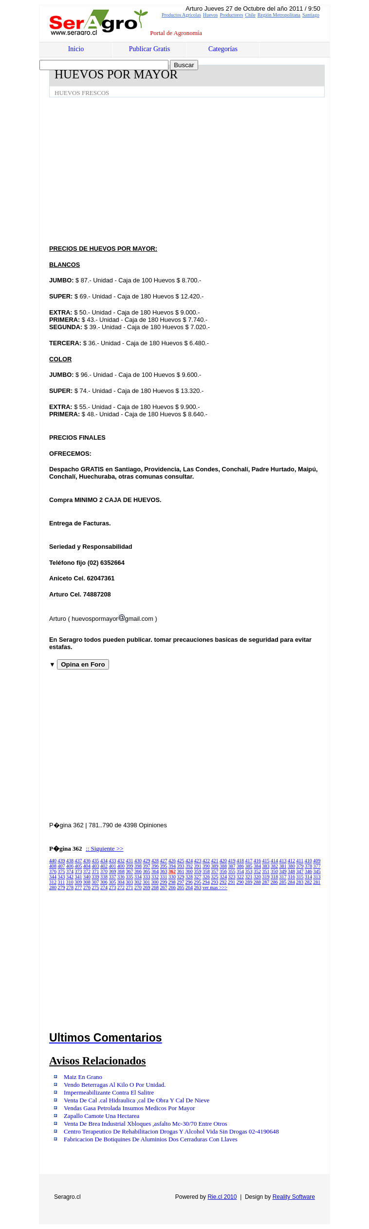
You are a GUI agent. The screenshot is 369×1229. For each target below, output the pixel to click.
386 (240, 866)
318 (274, 876)
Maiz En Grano (83, 1077)
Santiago (310, 15)
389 (215, 866)
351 (266, 871)
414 (274, 860)
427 (163, 860)
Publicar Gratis (149, 49)
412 (291, 860)
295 (197, 882)
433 (112, 860)
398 (138, 866)
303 (129, 882)
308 (87, 882)
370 (104, 871)
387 (232, 866)
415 (266, 860)
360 (189, 871)
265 (180, 887)
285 (282, 882)
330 (172, 876)
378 (308, 866)
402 (104, 866)
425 (180, 860)
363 (163, 871)
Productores (231, 15)
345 (317, 871)
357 (215, 871)
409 (316, 860)
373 (78, 871)
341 (78, 876)
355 (232, 871)
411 (300, 860)
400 (121, 866)
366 (138, 871)
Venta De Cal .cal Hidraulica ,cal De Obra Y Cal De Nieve (136, 1100)
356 (223, 871)
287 (265, 882)
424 (189, 860)
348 (291, 871)
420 (223, 860)
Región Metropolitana (279, 15)
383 (266, 866)
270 (138, 887)
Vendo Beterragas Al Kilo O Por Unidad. (115, 1084)
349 (283, 871)
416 (257, 860)
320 (257, 876)
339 (95, 876)
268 (155, 887)
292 (223, 882)
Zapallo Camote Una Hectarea (101, 1116)
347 (300, 871)
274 (104, 887)
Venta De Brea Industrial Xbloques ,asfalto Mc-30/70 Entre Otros (145, 1123)
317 (283, 876)
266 (172, 887)
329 (180, 876)
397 (146, 866)
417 (249, 860)
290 (240, 882)
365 (146, 871)
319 (266, 876)
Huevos (210, 15)
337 (112, 876)
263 (198, 887)
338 (104, 876)
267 (163, 887)
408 (52, 866)
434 (104, 860)
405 (78, 866)
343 (61, 876)
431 (129, 860)
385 (249, 866)
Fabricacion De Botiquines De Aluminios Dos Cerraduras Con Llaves (151, 1139)
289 (248, 882)
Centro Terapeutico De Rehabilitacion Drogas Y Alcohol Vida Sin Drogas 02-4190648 (171, 1131)
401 (112, 866)
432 (121, 860)
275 (95, 887)
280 (52, 887)
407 (61, 866)
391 (198, 866)
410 (308, 860)
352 (257, 871)
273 (112, 887)
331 (163, 876)
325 (215, 876)
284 (291, 882)
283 (299, 882)
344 (52, 876)
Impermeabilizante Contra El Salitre (109, 1092)
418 (240, 860)
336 (121, 876)
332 (155, 876)
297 (180, 882)
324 (223, 876)
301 (146, 882)
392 (189, 866)
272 (121, 887)
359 (198, 871)
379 (300, 866)
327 (198, 876)
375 (61, 871)
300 (155, 882)
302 (138, 882)
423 (198, 860)
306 (104, 882)
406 (70, 866)
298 (172, 882)
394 (172, 866)
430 (138, 860)
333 (146, 876)
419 (232, 860)
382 (274, 866)
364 (155, 871)
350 (274, 871)
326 (206, 876)
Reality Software (294, 1196)
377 (317, 866)
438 (70, 860)
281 (316, 882)
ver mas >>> (215, 887)
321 (249, 876)
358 (206, 871)
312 (52, 882)
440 (52, 860)
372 (87, 871)
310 (70, 882)
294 (206, 882)
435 (95, 860)
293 (214, 882)
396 (155, 866)
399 (129, 866)
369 (112, 871)
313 (317, 876)
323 (232, 876)
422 (206, 860)
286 (274, 882)
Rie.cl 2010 (222, 1196)
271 (129, 887)
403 (95, 866)
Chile (250, 15)
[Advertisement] (209, 170)
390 (206, 866)
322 (240, 876)
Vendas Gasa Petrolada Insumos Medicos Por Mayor (129, 1108)
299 (163, 882)
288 (257, 882)
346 (308, 871)
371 (95, 871)
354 (240, 871)
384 (257, 866)
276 (87, 887)
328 (189, 876)
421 (215, 860)
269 (146, 887)
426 (172, 860)
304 (121, 882)
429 (146, 860)
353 (249, 871)
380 (291, 866)
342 (70, 876)
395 (163, 866)
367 (129, 871)
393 (180, 866)
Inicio (76, 49)
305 (112, 882)
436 (87, 860)
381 (283, 866)
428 (155, 860)
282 (308, 882)
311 (61, 882)
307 (95, 882)
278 (70, 887)
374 (70, 871)
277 (78, 887)
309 (78, 882)
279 (61, 887)
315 (300, 876)
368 (121, 871)
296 (189, 882)
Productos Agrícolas (181, 15)
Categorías (223, 49)
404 (87, 866)
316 (291, 876)
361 (180, 871)
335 (129, 876)
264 (189, 887)
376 (52, 871)
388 (223, 866)
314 (308, 876)
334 (138, 876)
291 (231, 882)
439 (61, 860)
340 (87, 876)
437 (78, 860)
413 (283, 860)
